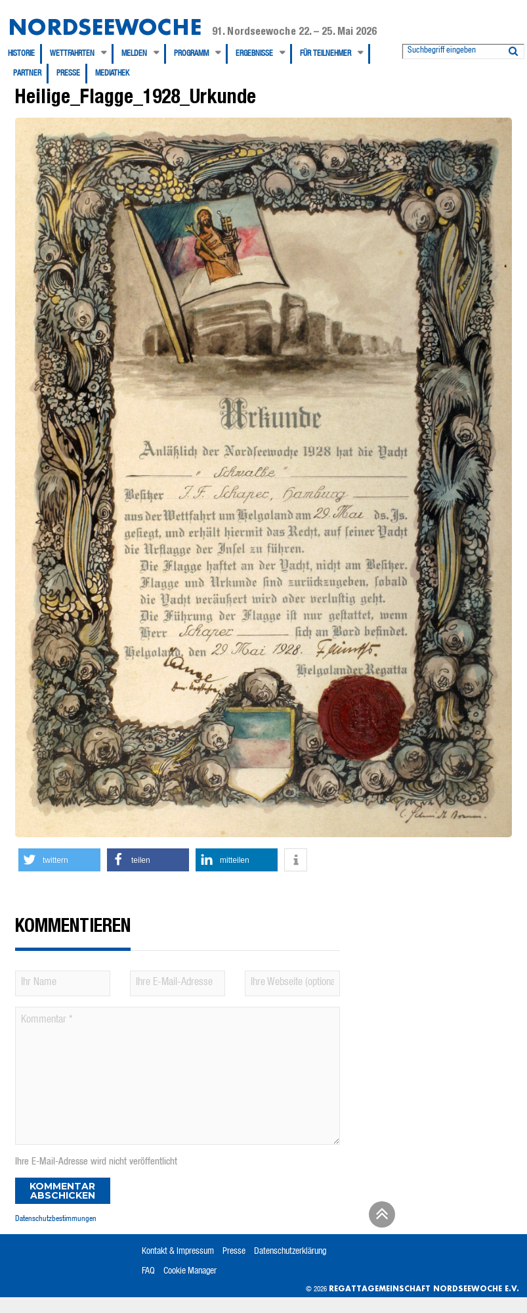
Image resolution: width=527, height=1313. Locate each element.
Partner (27, 74)
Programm (191, 54)
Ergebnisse (254, 54)
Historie (21, 54)
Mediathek (112, 74)
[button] (59, 859)
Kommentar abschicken (62, 1190)
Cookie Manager (190, 1271)
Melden (134, 54)
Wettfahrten (72, 54)
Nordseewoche (104, 26)
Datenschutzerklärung (290, 1251)
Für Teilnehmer (325, 54)
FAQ (148, 1271)
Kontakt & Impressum (178, 1251)
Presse (68, 74)
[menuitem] (25, 54)
